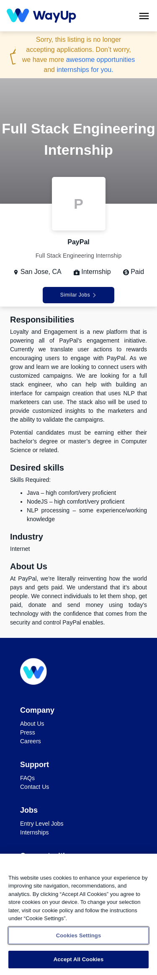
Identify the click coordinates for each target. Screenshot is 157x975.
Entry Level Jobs (42, 823)
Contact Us (34, 786)
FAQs (27, 778)
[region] (78, 914)
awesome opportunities (100, 59)
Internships (34, 832)
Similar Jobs (78, 295)
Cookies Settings (78, 935)
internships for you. (85, 69)
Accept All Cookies (79, 959)
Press (27, 732)
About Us (32, 723)
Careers (30, 741)
